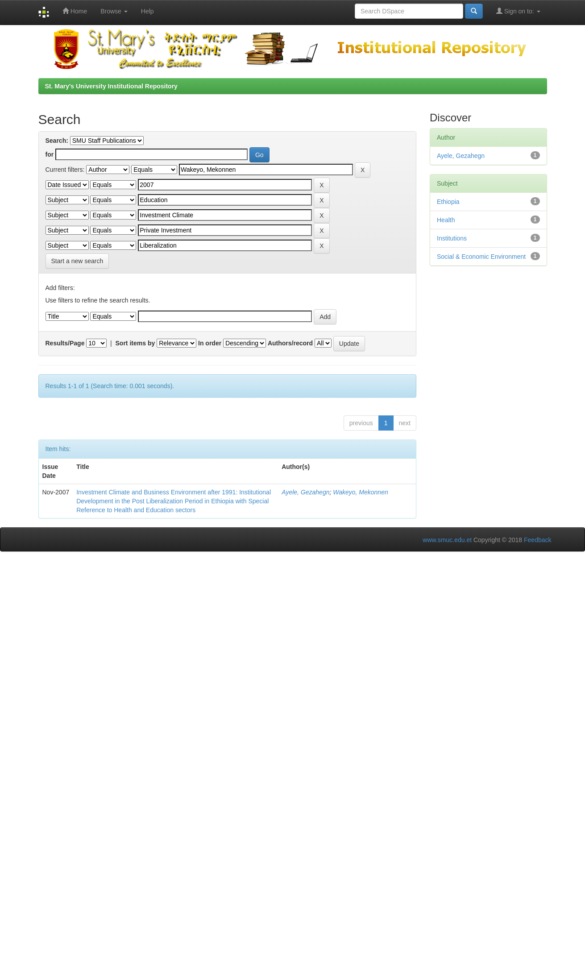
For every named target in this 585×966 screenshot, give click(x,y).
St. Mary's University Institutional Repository (111, 86)
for (50, 154)
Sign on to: (518, 11)
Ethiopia (448, 201)
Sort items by (135, 343)
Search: (57, 140)
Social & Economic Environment (481, 256)
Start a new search (77, 261)
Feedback (537, 539)
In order (209, 343)
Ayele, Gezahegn (305, 492)
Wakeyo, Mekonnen (360, 492)
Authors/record (290, 343)
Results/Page (65, 343)
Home (74, 11)
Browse (114, 11)
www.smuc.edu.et (447, 539)
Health (446, 220)
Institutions (452, 238)
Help (147, 11)
